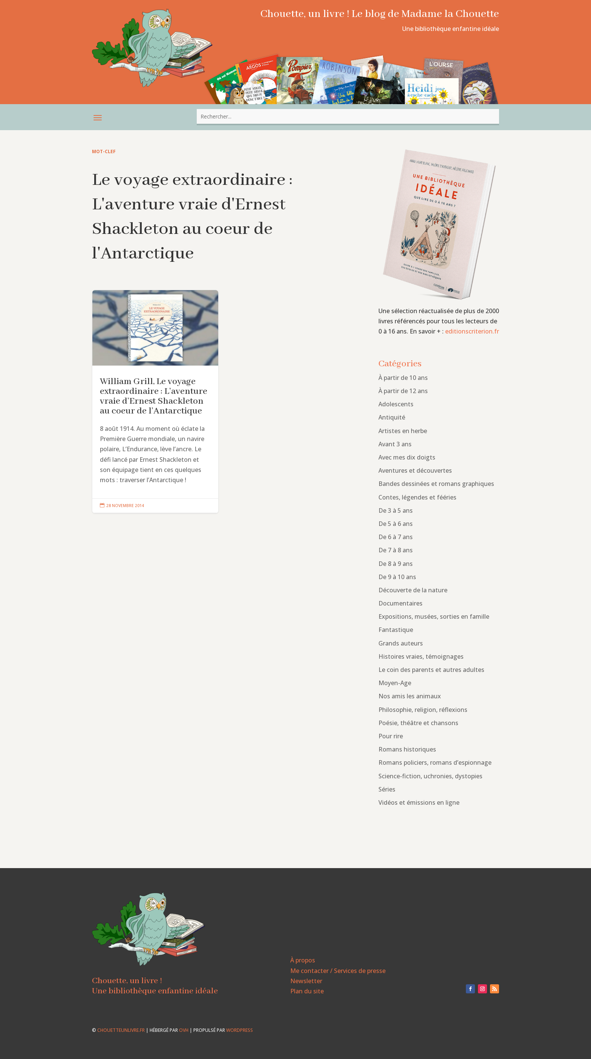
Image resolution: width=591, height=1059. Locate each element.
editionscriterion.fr (472, 331)
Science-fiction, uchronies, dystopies (430, 776)
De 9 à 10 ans (397, 577)
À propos (302, 960)
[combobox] (348, 116)
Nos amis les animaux (409, 696)
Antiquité (391, 417)
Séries (386, 789)
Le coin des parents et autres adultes (431, 670)
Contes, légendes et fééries (417, 497)
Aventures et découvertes (415, 470)
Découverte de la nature (412, 590)
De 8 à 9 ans (395, 563)
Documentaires (400, 603)
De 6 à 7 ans (395, 537)
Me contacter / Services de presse (338, 971)
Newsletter (306, 981)
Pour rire (390, 736)
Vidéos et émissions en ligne (418, 802)
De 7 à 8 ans (395, 550)
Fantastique (395, 630)
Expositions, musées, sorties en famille (433, 616)
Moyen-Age (394, 683)
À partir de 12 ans (403, 391)
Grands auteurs (400, 643)
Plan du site (307, 991)
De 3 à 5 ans (395, 510)
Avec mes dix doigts (406, 457)
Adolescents (395, 404)
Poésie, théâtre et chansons (418, 723)
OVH (183, 1030)
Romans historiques (407, 749)
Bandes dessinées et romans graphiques (436, 484)
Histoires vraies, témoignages (421, 656)
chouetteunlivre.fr (121, 1030)
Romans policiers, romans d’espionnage (434, 762)
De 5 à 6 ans (395, 524)
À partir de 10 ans (403, 377)
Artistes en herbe (402, 431)
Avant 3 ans (395, 444)
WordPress (239, 1030)
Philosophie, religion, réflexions (422, 709)
